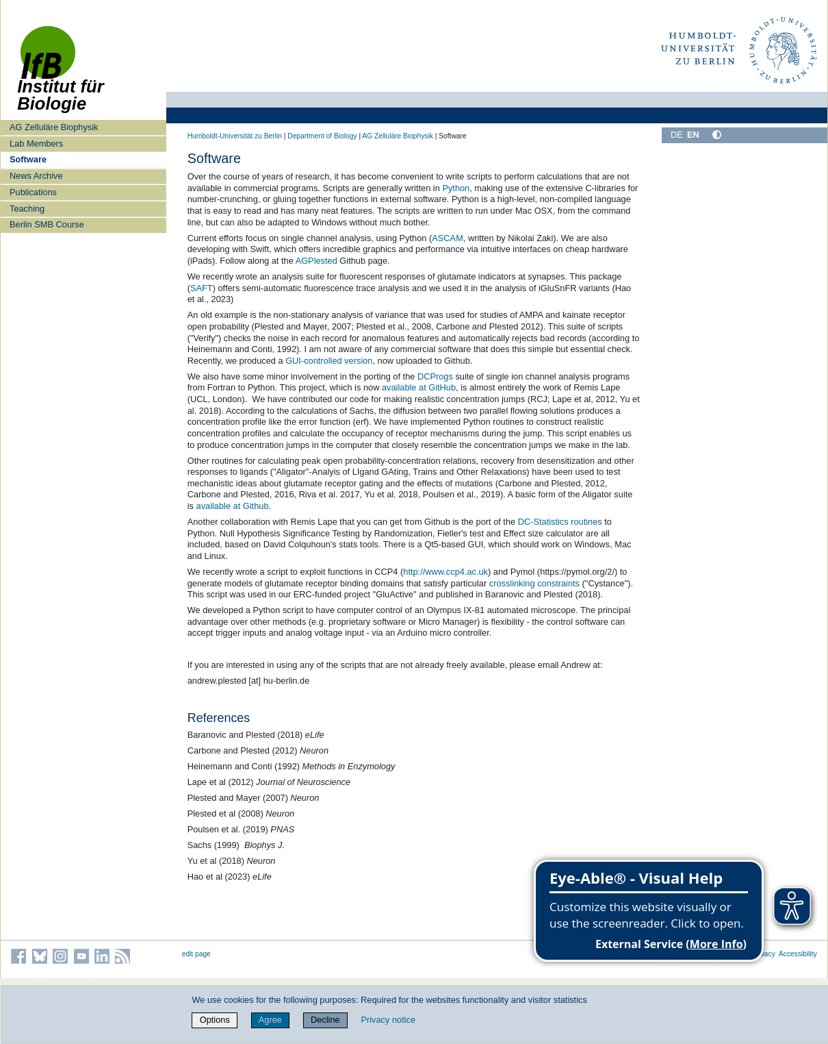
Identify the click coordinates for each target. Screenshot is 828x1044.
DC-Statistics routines (560, 522)
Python (455, 188)
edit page (196, 954)
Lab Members (36, 143)
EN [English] (693, 134)
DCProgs (435, 376)
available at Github (232, 506)
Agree (270, 1020)
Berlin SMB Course (47, 224)
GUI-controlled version (328, 361)
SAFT (201, 288)
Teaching (27, 208)
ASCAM (447, 238)
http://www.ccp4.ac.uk (445, 572)
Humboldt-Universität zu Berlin (234, 136)
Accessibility (798, 954)
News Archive (36, 176)
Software (28, 159)
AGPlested (316, 261)
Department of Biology (322, 136)
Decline (325, 1020)
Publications (33, 192)
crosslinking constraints (534, 583)
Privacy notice (388, 1020)
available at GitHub (419, 387)
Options (215, 1020)
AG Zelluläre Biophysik (54, 127)
